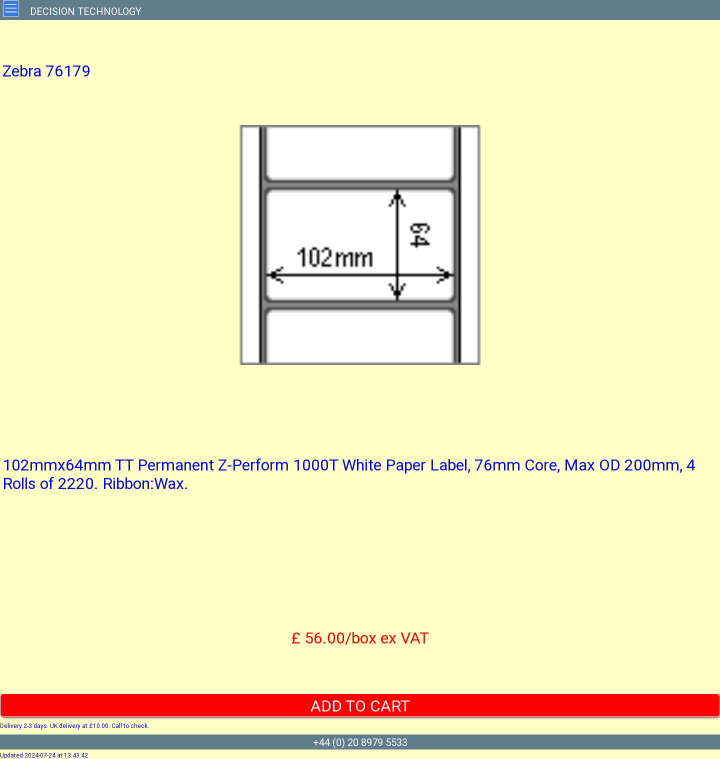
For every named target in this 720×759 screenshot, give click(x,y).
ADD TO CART (360, 706)
